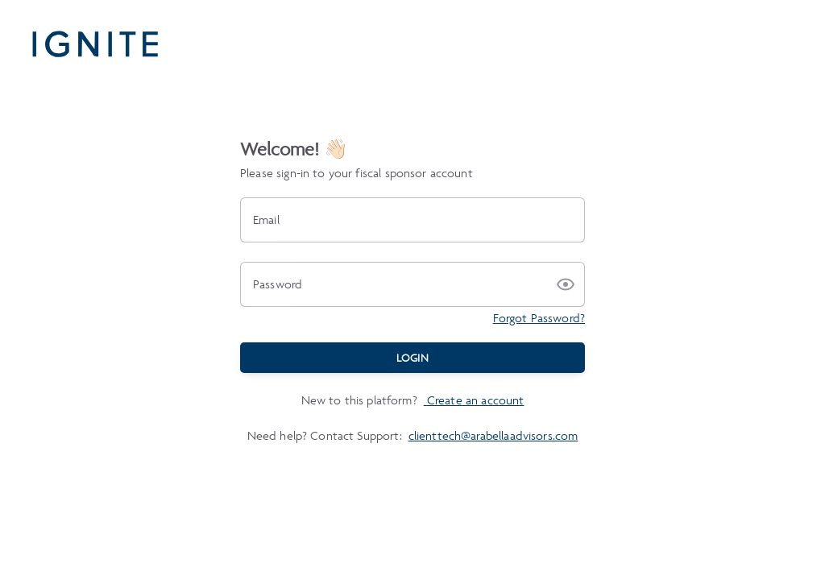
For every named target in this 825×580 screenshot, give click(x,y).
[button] (565, 284)
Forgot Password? (539, 317)
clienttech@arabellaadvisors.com (493, 435)
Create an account (474, 400)
